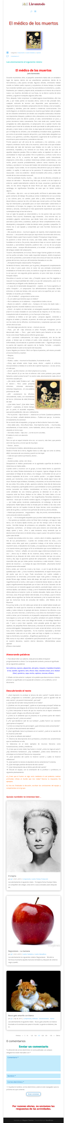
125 (32, 1035)
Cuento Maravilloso (40, 954)
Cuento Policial (35, 879)
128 (42, 1035)
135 (51, 1035)
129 (46, 1035)
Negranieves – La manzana (19, 951)
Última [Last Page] (58, 1035)
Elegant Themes (28, 1120)
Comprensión (20, 53)
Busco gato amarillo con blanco (21, 1015)
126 (35, 1035)
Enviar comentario (33, 1094)
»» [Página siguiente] (54, 1035)
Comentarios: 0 (15, 56)
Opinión (39, 53)
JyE (11, 879)
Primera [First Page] (18, 1035)
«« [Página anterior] (22, 1035)
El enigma (12, 876)
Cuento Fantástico (30, 53)
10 (27, 1035)
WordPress (49, 1120)
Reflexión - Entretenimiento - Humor (43, 1018)
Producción (44, 879)
